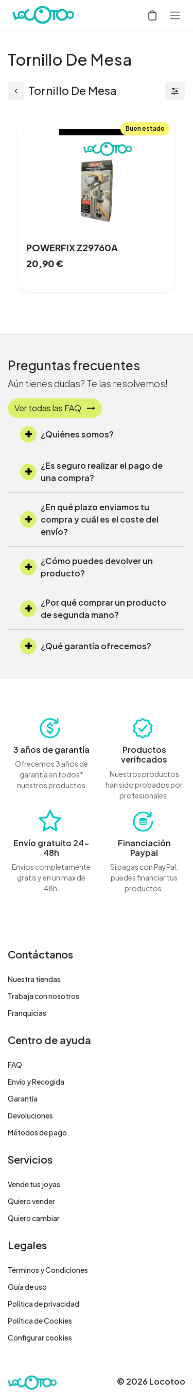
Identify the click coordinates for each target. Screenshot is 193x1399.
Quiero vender (31, 1201)
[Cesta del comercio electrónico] (152, 15)
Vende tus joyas (34, 1184)
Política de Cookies (40, 1320)
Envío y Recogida (36, 1081)
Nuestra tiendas (34, 979)
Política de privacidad (43, 1303)
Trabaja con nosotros (43, 996)
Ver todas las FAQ (54, 408)
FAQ (15, 1064)
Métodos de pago (37, 1132)
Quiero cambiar (34, 1218)
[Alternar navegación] (175, 15)
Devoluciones (30, 1115)
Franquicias (27, 1012)
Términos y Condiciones (48, 1269)
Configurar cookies (40, 1337)
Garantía (23, 1098)
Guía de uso (27, 1286)
